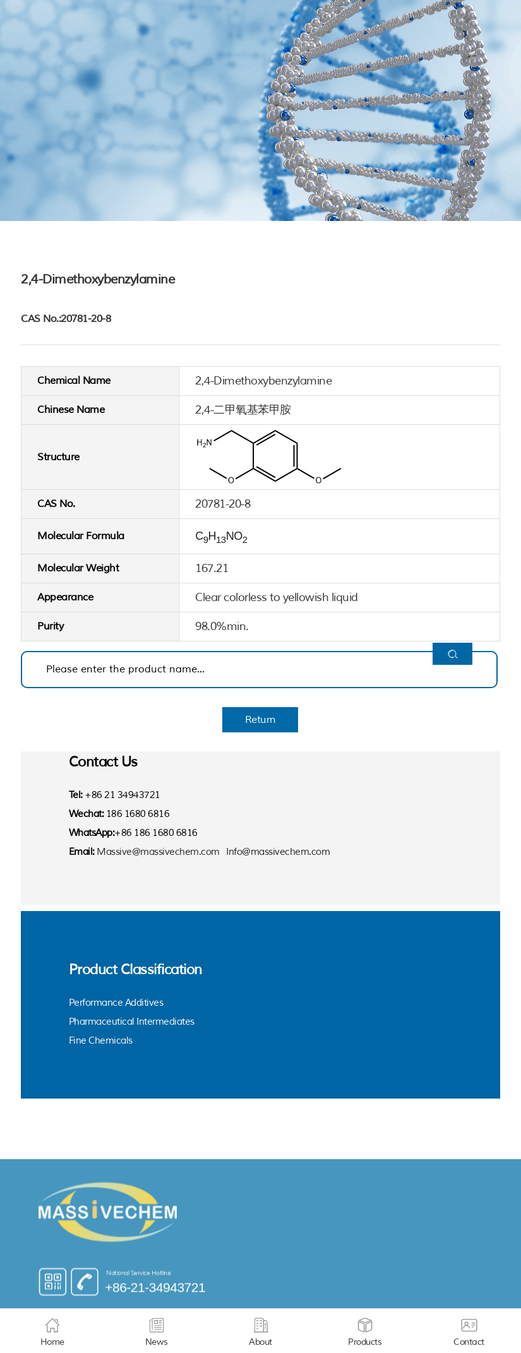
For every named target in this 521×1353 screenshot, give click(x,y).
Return (260, 719)
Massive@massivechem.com (158, 852)
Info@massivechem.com (278, 852)
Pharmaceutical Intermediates (132, 1022)
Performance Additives (116, 1003)
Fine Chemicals (101, 1041)
